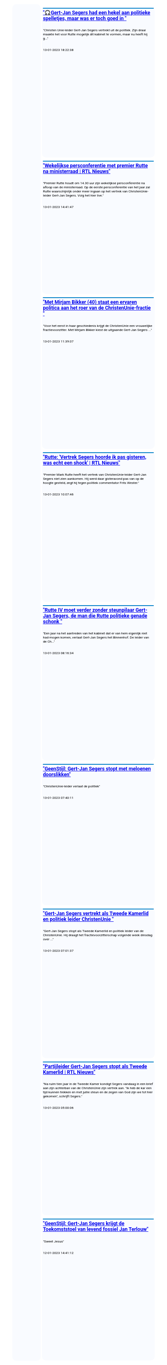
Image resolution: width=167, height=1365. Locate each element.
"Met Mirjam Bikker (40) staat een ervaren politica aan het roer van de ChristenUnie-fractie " (97, 308)
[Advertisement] (98, 104)
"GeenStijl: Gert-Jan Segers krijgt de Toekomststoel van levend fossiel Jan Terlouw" (95, 1226)
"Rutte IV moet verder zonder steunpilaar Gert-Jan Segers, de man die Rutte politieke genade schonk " (95, 616)
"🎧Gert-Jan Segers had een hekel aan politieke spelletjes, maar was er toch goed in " (97, 15)
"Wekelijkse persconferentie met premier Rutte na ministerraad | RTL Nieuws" (95, 168)
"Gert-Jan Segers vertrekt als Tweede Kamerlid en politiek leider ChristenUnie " (96, 916)
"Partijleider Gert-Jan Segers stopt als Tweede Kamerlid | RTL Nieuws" (95, 1069)
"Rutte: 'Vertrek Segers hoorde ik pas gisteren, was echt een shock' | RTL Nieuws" (94, 460)
